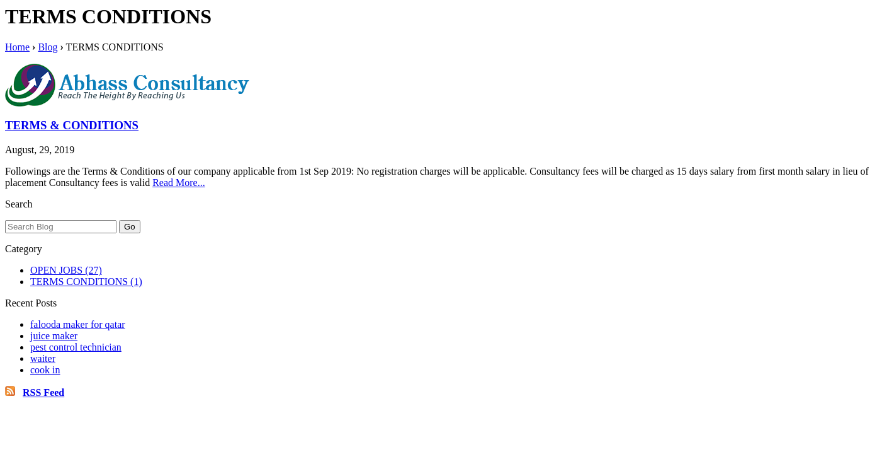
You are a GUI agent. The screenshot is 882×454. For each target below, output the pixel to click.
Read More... (178, 182)
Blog (47, 47)
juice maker (53, 335)
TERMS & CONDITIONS (72, 125)
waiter (42, 358)
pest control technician (76, 347)
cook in (45, 369)
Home (17, 47)
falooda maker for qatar (77, 324)
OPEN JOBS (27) (66, 270)
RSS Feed (43, 392)
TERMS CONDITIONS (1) (86, 281)
